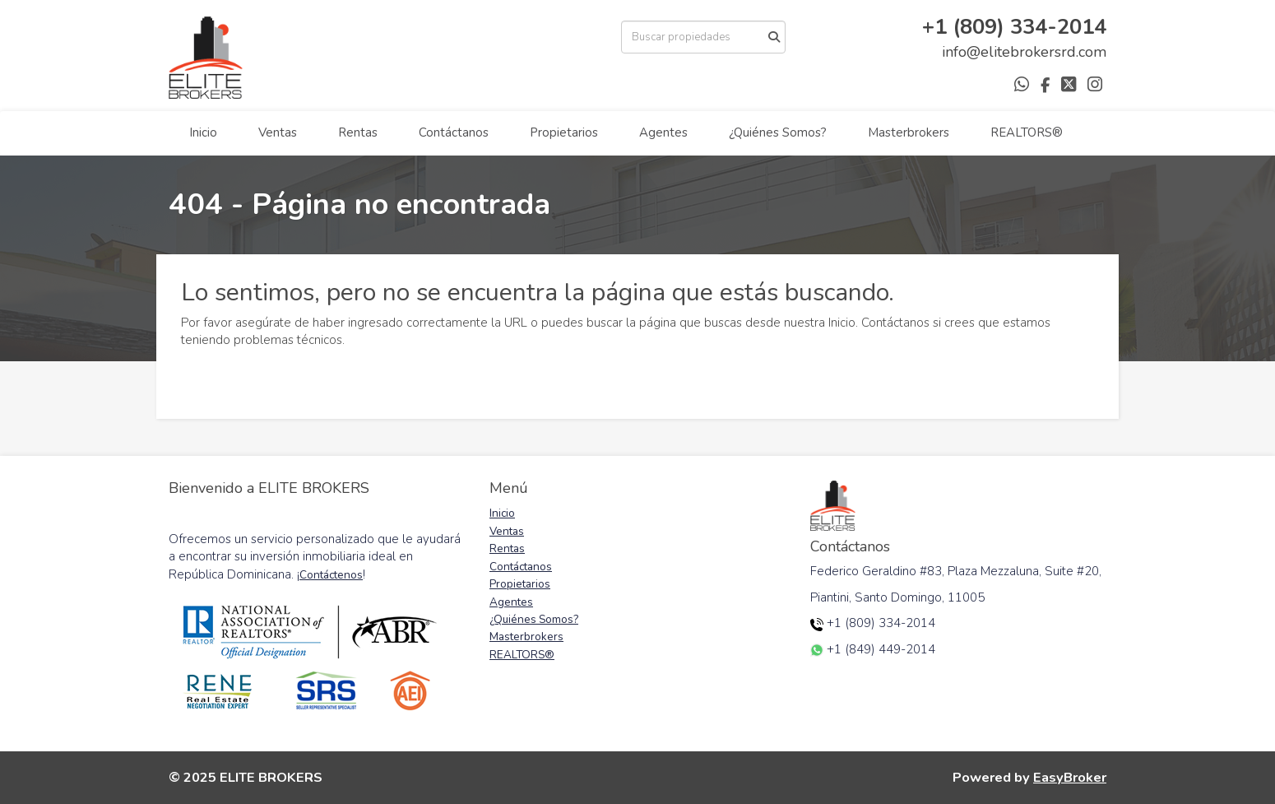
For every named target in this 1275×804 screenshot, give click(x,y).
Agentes (663, 132)
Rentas (358, 132)
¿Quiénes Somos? (778, 132)
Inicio (203, 132)
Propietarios (564, 132)
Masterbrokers (908, 132)
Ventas (277, 132)
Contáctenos (331, 575)
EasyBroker (1069, 777)
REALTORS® (1026, 132)
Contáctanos (454, 132)
